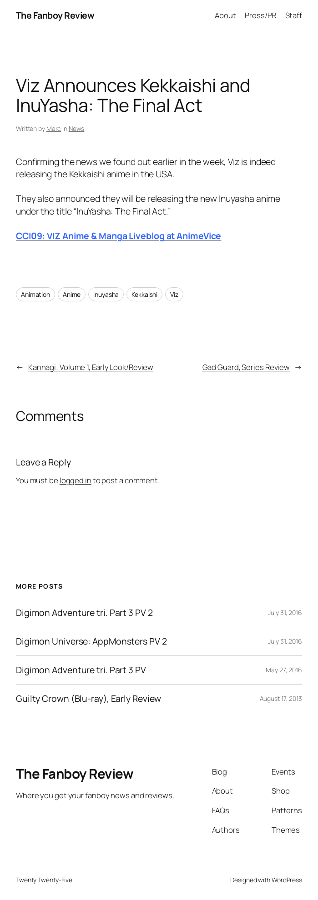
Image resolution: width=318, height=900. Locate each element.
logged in (75, 480)
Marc (53, 128)
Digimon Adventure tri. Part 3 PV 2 (84, 613)
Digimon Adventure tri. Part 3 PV (81, 670)
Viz (174, 294)
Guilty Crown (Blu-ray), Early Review (88, 699)
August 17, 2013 (281, 698)
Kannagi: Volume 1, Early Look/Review (90, 367)
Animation (35, 294)
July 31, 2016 (285, 612)
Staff (294, 15)
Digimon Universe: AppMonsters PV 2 (91, 641)
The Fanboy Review (55, 15)
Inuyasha (106, 294)
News (77, 128)
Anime (72, 294)
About (225, 15)
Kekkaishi (144, 294)
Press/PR (260, 15)
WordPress (287, 879)
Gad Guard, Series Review (246, 367)
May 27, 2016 (284, 669)
